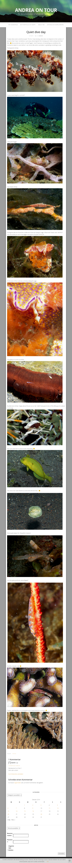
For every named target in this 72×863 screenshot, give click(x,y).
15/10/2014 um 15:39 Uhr (14, 765)
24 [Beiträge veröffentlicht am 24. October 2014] (41, 814)
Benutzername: (10, 834)
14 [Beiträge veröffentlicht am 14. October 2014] (16, 811)
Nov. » (13, 820)
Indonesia (14, 753)
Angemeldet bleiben (11, 848)
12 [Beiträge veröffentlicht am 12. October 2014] (58, 808)
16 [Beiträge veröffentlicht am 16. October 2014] (33, 811)
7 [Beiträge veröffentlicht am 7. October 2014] (16, 808)
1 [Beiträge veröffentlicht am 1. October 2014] (24, 805)
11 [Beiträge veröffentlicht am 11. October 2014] (49, 808)
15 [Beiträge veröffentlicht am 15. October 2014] (25, 811)
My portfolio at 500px (27, 25)
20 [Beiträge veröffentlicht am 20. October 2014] (8, 814)
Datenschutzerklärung (55, 25)
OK (48, 861)
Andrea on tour (36, 10)
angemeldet (17, 783)
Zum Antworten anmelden (15, 774)
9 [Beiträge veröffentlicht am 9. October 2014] (32, 808)
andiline (41, 35)
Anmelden (61, 853)
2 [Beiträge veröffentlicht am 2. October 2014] (32, 805)
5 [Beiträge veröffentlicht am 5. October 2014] (57, 805)
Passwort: (10, 841)
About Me (41, 25)
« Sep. (9, 820)
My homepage (13, 25)
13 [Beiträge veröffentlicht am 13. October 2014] (8, 811)
